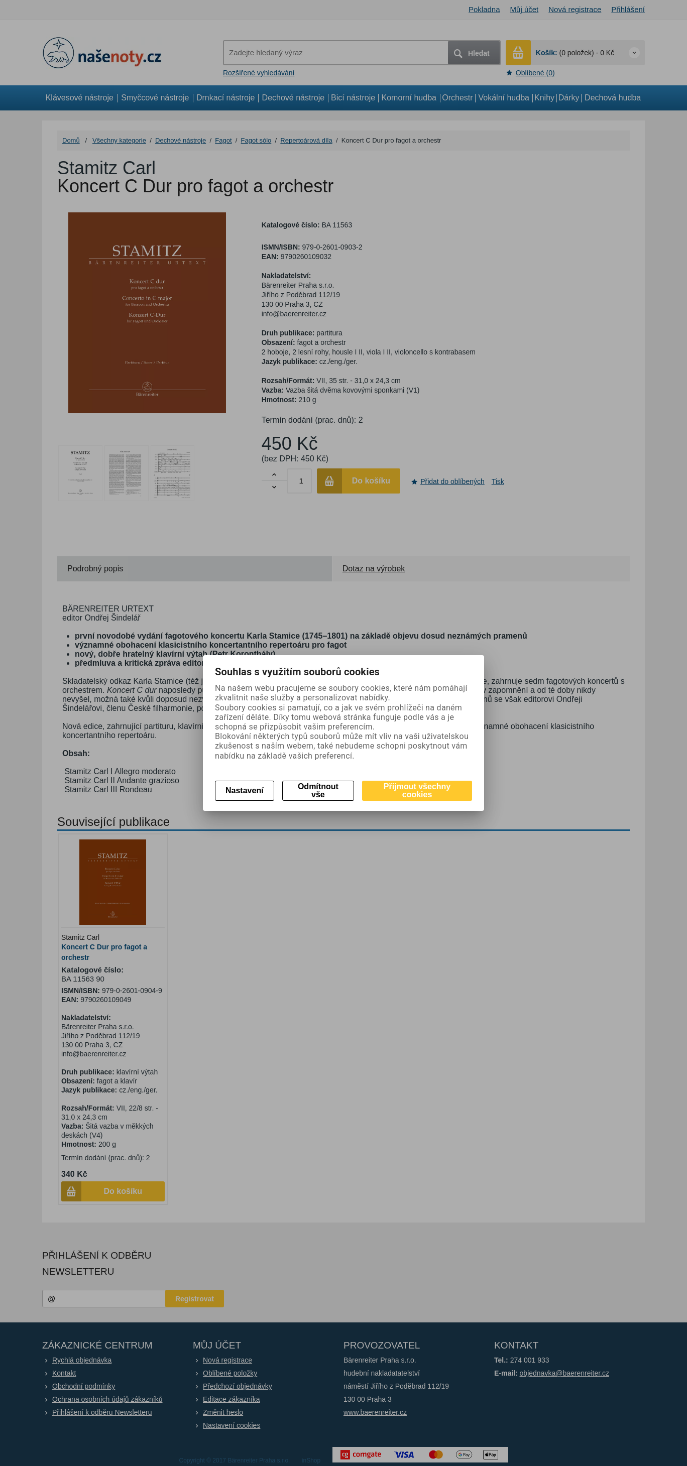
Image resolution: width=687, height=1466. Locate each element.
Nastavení (244, 790)
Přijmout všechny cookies (417, 790)
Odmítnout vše (318, 790)
